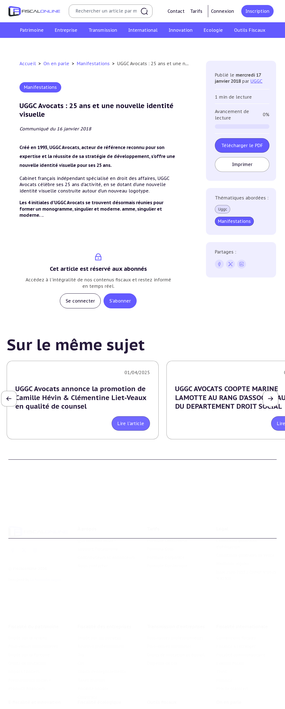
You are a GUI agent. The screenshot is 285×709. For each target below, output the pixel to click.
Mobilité (224, 679)
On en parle (57, 63)
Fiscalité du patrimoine (33, 625)
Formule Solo (160, 547)
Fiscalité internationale (242, 625)
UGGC (256, 81)
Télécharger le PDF (242, 145)
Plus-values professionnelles (175, 636)
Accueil (27, 63)
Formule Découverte (167, 539)
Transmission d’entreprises (176, 625)
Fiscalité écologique (99, 701)
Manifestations (94, 63)
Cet (81, 662)
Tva (81, 653)
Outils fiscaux (161, 701)
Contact (176, 11)
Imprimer (242, 164)
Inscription (257, 11)
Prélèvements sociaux (29, 679)
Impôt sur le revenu (27, 636)
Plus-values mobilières (169, 645)
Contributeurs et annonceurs (106, 556)
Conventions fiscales (236, 636)
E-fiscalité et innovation (34, 701)
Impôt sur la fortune (29, 653)
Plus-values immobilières (33, 645)
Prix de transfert (232, 687)
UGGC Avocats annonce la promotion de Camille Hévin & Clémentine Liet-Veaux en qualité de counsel (80, 397)
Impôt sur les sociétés (99, 636)
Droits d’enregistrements (102, 670)
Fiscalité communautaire (240, 653)
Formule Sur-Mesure (167, 564)
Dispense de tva (162, 662)
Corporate (87, 696)
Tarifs (196, 11)
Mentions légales (232, 562)
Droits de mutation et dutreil (176, 653)
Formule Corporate (166, 556)
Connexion (222, 11)
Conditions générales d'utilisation (236, 542)
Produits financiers (26, 687)
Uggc (222, 209)
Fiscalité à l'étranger (235, 645)
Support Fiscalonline (98, 547)
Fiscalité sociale (93, 687)
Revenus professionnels (101, 645)
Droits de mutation (27, 662)
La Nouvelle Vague (45, 579)
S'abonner (120, 301)
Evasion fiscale (230, 662)
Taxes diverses (91, 679)
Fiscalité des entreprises (104, 625)
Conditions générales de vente (245, 554)
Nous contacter (93, 564)
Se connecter (80, 301)
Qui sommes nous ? (97, 539)
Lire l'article (130, 423)
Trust (221, 670)
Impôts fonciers (24, 670)
